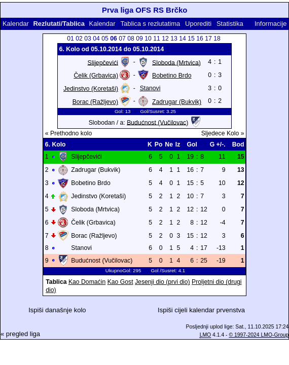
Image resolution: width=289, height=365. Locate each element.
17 (208, 38)
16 (199, 38)
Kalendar (16, 23)
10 (148, 38)
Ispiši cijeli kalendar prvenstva (201, 310)
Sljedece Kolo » (222, 133)
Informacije (271, 23)
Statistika (229, 23)
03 (87, 38)
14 (182, 38)
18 (217, 38)
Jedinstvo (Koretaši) (90, 88)
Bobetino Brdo (171, 75)
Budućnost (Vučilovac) (157, 122)
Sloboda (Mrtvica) (176, 62)
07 (122, 38)
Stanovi (150, 88)
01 (70, 38)
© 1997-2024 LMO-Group (258, 335)
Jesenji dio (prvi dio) (162, 281)
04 (96, 38)
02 (79, 38)
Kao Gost (120, 281)
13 (173, 38)
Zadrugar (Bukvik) (176, 101)
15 (191, 38)
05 (105, 38)
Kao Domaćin (86, 281)
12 (165, 38)
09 (139, 38)
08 (130, 38)
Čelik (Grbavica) (96, 75)
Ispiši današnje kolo (57, 310)
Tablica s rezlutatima (150, 23)
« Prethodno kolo (68, 133)
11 (156, 38)
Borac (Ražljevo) (95, 101)
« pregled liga (20, 334)
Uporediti (198, 23)
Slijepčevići (103, 62)
